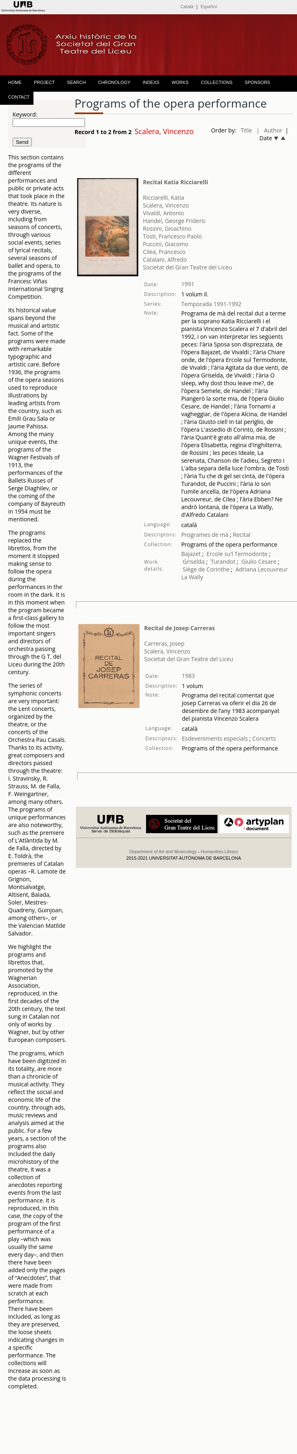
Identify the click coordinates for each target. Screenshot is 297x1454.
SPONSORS (257, 82)
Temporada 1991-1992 (211, 304)
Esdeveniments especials (215, 738)
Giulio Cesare (258, 561)
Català (186, 6)
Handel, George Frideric (174, 221)
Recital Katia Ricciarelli (175, 182)
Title (246, 130)
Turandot (223, 561)
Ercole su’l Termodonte (237, 554)
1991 (187, 284)
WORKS (180, 82)
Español (209, 6)
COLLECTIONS (217, 82)
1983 (188, 676)
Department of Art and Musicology (163, 851)
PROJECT (44, 82)
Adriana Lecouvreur (261, 569)
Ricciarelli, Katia (163, 197)
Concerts (263, 738)
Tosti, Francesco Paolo (172, 236)
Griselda (194, 561)
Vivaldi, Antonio (163, 213)
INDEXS (151, 82)
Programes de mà (204, 534)
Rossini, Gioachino (167, 228)
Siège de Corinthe (206, 569)
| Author (269, 130)
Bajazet (191, 554)
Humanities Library (219, 851)
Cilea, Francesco (164, 252)
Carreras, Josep (164, 643)
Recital (240, 534)
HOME (15, 82)
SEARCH (76, 82)
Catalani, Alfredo (165, 259)
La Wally (192, 577)
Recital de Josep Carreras (179, 628)
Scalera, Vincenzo (166, 205)
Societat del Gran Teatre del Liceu (187, 267)
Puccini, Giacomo (165, 244)
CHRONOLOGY (114, 82)
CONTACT (18, 97)
